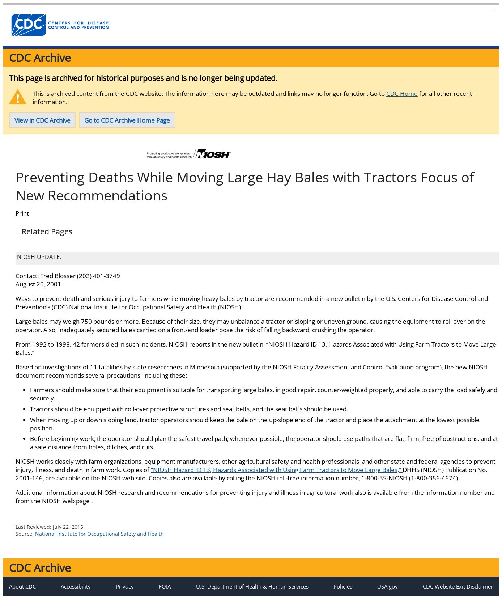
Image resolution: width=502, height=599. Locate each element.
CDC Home (402, 93)
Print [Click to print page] (22, 213)
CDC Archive (40, 57)
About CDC (22, 586)
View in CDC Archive (42, 120)
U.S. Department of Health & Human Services (252, 586)
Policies (342, 586)
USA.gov (387, 586)
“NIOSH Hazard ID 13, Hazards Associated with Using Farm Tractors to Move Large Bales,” (277, 470)
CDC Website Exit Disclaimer (458, 586)
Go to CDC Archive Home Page (127, 120)
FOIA (165, 586)
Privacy (125, 586)
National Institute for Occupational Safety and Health (99, 533)
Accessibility (76, 586)
